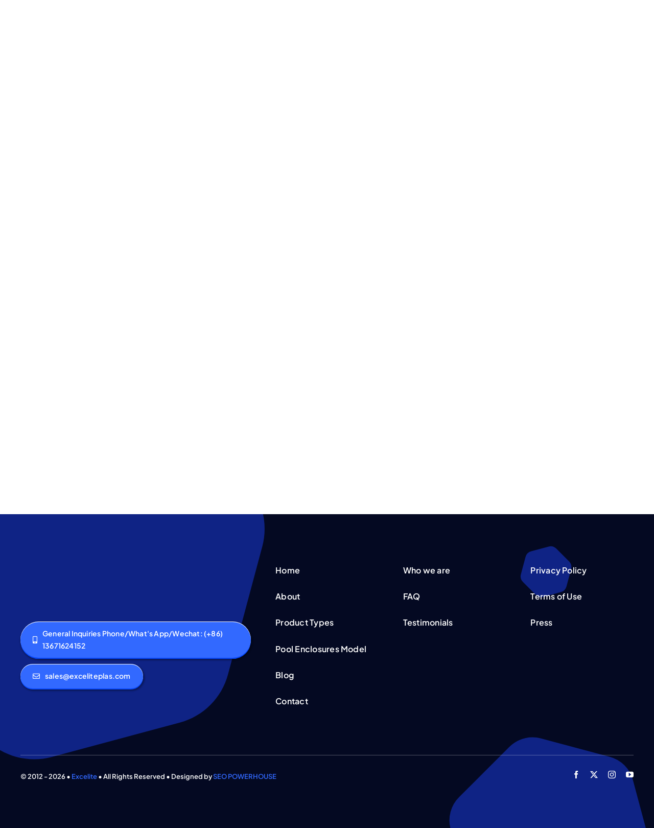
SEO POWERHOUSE (244, 776)
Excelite (84, 776)
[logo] (55, 564)
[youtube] (630, 774)
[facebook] (576, 774)
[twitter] (594, 774)
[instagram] (612, 774)
